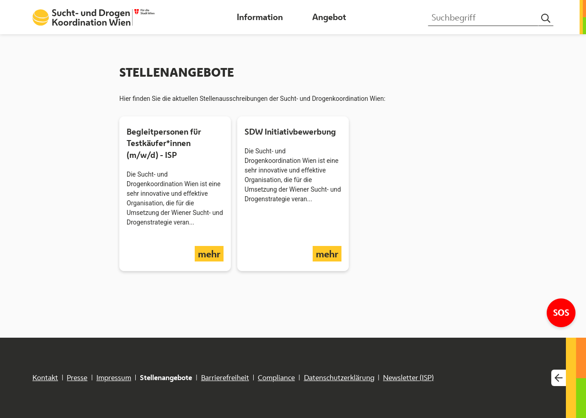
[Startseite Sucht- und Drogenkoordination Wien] (93, 17)
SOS (564, 312)
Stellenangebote (166, 377)
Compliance (276, 377)
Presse (77, 377)
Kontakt (45, 377)
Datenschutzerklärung (339, 377)
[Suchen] (546, 18)
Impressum (113, 377)
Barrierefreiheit (225, 377)
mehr (211, 253)
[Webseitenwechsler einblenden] (558, 378)
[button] (260, 17)
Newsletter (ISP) (408, 377)
